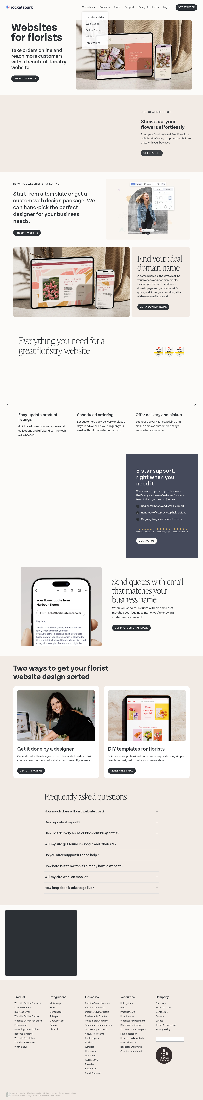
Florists (89, 1042)
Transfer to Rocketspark (133, 1029)
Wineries (89, 1047)
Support (129, 7)
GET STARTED (186, 7)
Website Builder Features (27, 1003)
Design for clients (148, 7)
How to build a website (132, 1038)
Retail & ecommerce (95, 1007)
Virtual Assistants (94, 1034)
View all (54, 1029)
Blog (122, 1007)
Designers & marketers (97, 1012)
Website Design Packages (28, 1020)
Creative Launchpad (131, 1051)
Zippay (53, 1025)
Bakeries (89, 1064)
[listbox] (170, 1039)
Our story (161, 1003)
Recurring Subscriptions (27, 1029)
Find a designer (128, 1034)
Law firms (90, 1055)
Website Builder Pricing (26, 1016)
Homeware (90, 1051)
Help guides (126, 1003)
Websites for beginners (132, 1020)
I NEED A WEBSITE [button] (25, 78)
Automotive (91, 1060)
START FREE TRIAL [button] (121, 770)
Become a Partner (23, 1034)
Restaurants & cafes (96, 1016)
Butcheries (90, 1068)
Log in (166, 7)
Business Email (22, 1012)
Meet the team (163, 1007)
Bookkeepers (92, 1038)
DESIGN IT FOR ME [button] (31, 770)
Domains (104, 7)
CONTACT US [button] (146, 540)
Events (159, 1020)
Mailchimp (55, 1003)
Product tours (127, 1012)
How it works (127, 1016)
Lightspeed (56, 1012)
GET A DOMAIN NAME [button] (153, 307)
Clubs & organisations (97, 1020)
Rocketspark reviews (131, 1047)
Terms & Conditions (67, 1093)
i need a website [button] (27, 232)
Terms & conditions (166, 1025)
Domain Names (22, 1007)
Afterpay (54, 1016)
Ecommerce (20, 1025)
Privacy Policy (163, 1029)
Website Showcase (24, 1042)
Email (117, 7)
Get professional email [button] (131, 628)
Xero (52, 1007)
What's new (20, 1047)
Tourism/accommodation (98, 1025)
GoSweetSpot (57, 1020)
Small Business (93, 1073)
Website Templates (24, 1038)
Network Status (128, 1042)
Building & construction (97, 1003)
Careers (160, 1016)
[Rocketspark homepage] (25, 7)
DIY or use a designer (131, 1025)
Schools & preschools (96, 1029)
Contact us (162, 1012)
